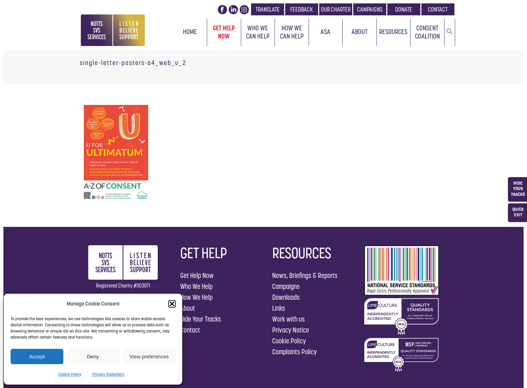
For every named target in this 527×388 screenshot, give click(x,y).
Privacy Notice (290, 330)
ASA (325, 31)
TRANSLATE (267, 9)
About (360, 31)
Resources (393, 31)
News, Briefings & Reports (305, 275)
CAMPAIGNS (370, 9)
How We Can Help (292, 32)
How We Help (196, 297)
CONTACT (438, 9)
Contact (190, 330)
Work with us (288, 319)
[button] (172, 303)
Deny (93, 356)
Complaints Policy (294, 351)
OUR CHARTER (336, 9)
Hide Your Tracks (200, 319)
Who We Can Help (257, 32)
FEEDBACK (301, 9)
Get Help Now (224, 32)
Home (190, 31)
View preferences (149, 356)
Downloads (286, 297)
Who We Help (196, 286)
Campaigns (286, 286)
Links (278, 308)
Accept (37, 356)
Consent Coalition (427, 32)
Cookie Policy (69, 374)
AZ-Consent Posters (353, 77)
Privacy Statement (108, 374)
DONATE (403, 9)
